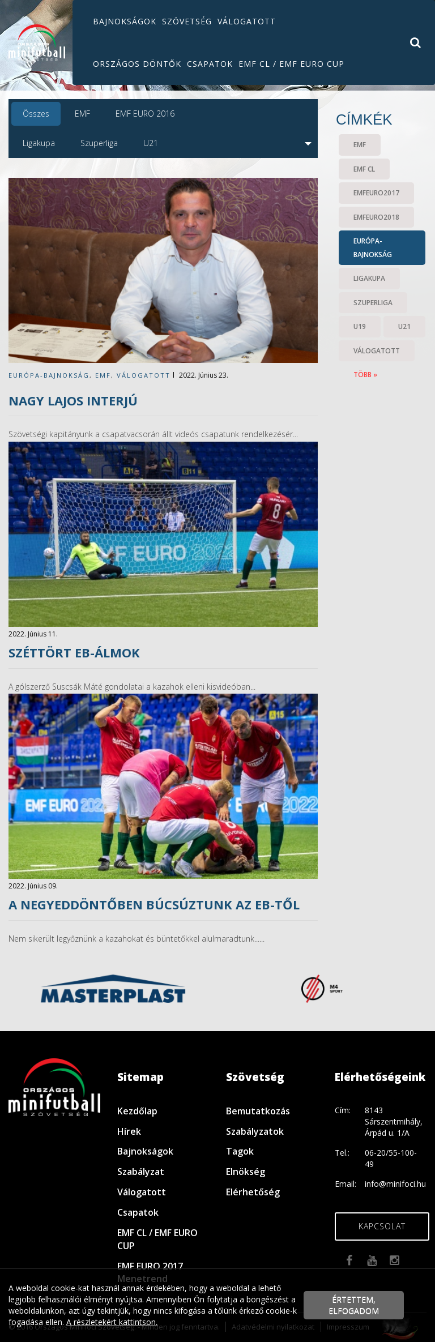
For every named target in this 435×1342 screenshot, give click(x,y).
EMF (82, 113)
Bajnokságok (124, 21)
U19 (359, 326)
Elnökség (245, 1171)
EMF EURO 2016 (145, 113)
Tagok (240, 1151)
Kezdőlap (137, 1111)
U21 (150, 143)
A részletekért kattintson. (111, 1322)
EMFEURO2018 (376, 217)
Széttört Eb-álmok (74, 652)
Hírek (129, 1131)
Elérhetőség (253, 1192)
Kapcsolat (382, 1226)
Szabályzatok (255, 1131)
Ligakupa (39, 143)
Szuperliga (99, 143)
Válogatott (247, 21)
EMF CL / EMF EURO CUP (291, 63)
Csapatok (210, 63)
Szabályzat (140, 1171)
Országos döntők (137, 63)
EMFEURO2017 (376, 193)
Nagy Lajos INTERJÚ (73, 400)
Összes (36, 113)
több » (365, 374)
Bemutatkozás (258, 1111)
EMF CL (364, 169)
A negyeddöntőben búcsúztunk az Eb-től (154, 904)
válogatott (143, 375)
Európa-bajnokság (48, 375)
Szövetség (187, 21)
